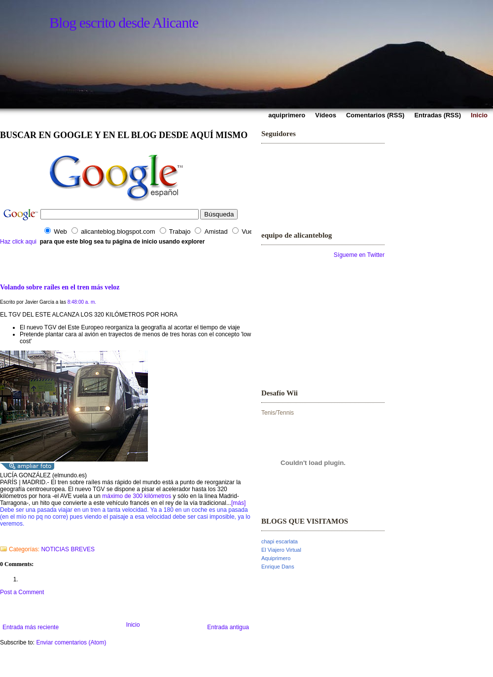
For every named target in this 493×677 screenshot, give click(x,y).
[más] (238, 502)
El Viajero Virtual (281, 550)
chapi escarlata (279, 541)
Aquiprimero (275, 558)
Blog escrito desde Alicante (123, 22)
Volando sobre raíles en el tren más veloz (60, 287)
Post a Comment (22, 592)
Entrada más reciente (30, 627)
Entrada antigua (228, 627)
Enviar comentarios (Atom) (71, 642)
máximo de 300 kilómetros (136, 496)
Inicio (133, 624)
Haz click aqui (18, 241)
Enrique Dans (277, 567)
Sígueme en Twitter (359, 254)
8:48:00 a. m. (82, 302)
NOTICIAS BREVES (68, 549)
